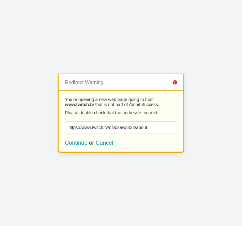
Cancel (104, 143)
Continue (76, 143)
